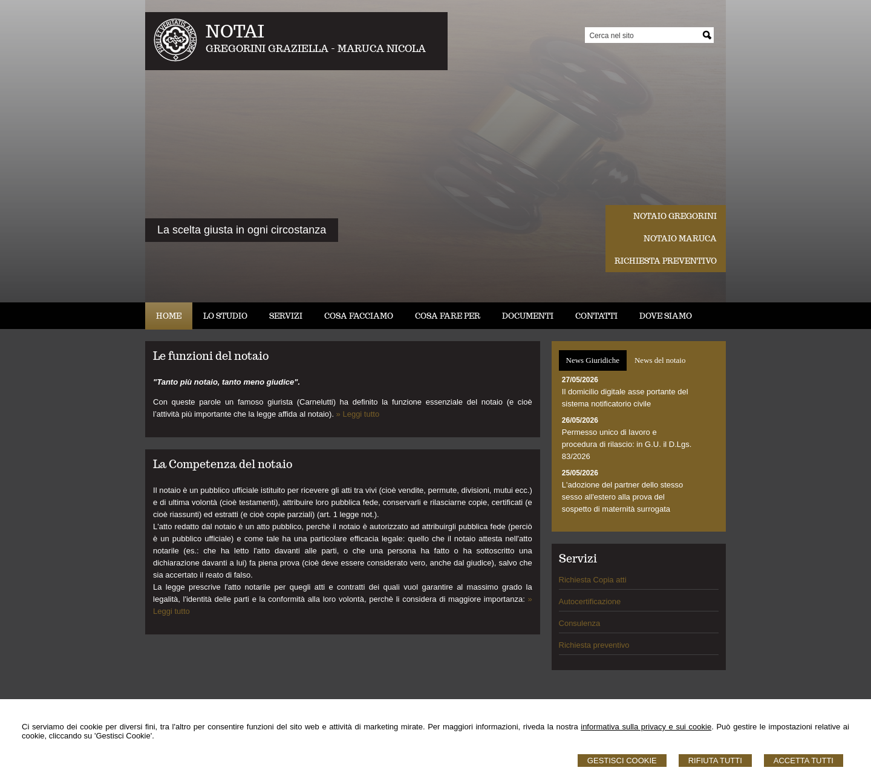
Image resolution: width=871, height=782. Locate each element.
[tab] (593, 360)
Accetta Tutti (803, 760)
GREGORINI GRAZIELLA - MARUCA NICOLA (316, 48)
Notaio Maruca (680, 238)
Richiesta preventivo (666, 261)
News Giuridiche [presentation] (592, 360)
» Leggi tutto (358, 414)
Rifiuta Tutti (715, 760)
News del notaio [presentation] (659, 360)
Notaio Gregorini (675, 216)
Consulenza (580, 623)
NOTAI (235, 31)
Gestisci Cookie (622, 760)
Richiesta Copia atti (593, 579)
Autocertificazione (590, 601)
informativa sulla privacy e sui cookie (646, 726)
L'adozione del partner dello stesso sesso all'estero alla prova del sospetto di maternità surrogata (622, 496)
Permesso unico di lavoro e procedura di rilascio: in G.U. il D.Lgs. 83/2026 (627, 444)
